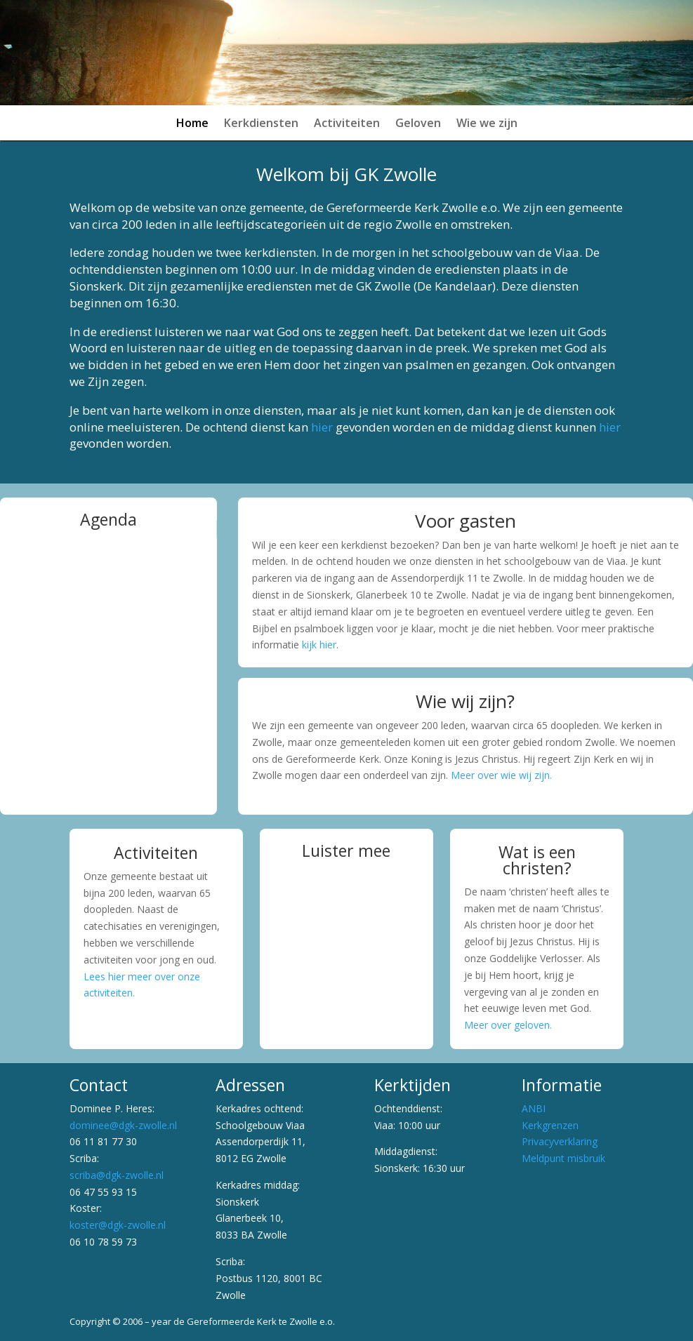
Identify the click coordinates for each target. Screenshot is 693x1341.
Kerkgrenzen (550, 1125)
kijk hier (319, 644)
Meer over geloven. (508, 1025)
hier (322, 427)
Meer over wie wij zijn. (501, 775)
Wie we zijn (486, 124)
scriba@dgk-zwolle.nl (117, 1175)
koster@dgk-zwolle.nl (118, 1225)
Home (192, 124)
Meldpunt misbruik (563, 1158)
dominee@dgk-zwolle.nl (123, 1125)
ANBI (534, 1108)
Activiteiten (347, 124)
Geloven (418, 124)
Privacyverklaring (560, 1141)
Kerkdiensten (261, 124)
